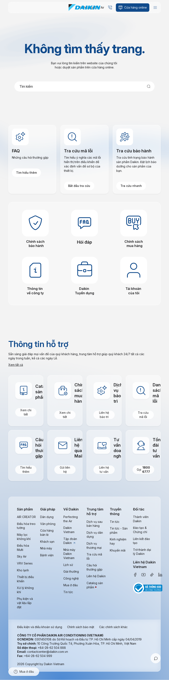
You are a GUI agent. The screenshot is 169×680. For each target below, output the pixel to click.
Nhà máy (46, 548)
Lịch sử (68, 565)
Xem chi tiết (25, 412)
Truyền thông (115, 511)
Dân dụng (47, 517)
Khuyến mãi (117, 550)
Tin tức (68, 592)
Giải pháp (47, 509)
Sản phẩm (25, 509)
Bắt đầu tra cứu (79, 186)
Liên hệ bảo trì (104, 415)
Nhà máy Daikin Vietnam (69, 554)
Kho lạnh (23, 570)
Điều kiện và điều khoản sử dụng (39, 627)
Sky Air (22, 556)
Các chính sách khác (113, 627)
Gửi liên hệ (65, 470)
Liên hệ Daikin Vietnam (144, 564)
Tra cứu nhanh (131, 186)
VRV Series (25, 563)
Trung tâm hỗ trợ (95, 511)
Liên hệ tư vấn (104, 470)
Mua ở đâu (70, 585)
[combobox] (84, 86)
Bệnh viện (47, 555)
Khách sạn (47, 541)
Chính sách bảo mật (80, 627)
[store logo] (84, 7)
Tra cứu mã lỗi (143, 415)
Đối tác (139, 509)
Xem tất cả (15, 365)
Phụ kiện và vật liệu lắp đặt (25, 603)
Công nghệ (71, 578)
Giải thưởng (71, 571)
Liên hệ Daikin (96, 576)
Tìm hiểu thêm (26, 172)
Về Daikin (71, 509)
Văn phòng (47, 524)
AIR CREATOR (26, 517)
